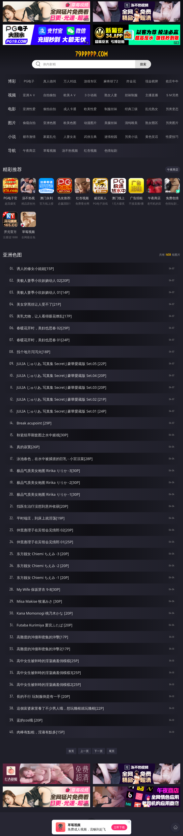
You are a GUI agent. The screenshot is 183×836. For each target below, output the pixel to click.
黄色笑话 (151, 136)
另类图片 (172, 123)
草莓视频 (49, 150)
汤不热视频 (70, 150)
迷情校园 (110, 136)
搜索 (143, 64)
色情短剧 (110, 150)
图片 (12, 122)
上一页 (84, 751)
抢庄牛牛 (172, 81)
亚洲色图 (49, 123)
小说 (12, 136)
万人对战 (70, 81)
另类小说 (131, 136)
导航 (12, 150)
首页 (71, 751)
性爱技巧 (172, 136)
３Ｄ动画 (90, 95)
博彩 (12, 81)
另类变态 (172, 109)
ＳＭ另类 (172, 95)
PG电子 (29, 81)
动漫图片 (90, 123)
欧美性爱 (90, 109)
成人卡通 (70, 109)
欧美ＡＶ (70, 95)
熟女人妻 (110, 95)
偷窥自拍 (29, 123)
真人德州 (49, 81)
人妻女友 (70, 136)
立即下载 (119, 827)
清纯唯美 (131, 123)
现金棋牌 (151, 81)
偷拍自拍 (49, 109)
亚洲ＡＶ (29, 95)
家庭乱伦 (49, 136)
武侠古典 (90, 136)
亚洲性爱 (29, 109)
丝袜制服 (131, 95)
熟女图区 (151, 123)
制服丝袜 (110, 109)
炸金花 (131, 81)
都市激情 (29, 136)
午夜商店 (29, 150)
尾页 (112, 751)
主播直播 (151, 95)
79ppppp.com (91, 54)
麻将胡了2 (111, 81)
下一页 (98, 751)
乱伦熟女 (151, 109)
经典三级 (131, 109)
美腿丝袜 (110, 123)
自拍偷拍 (49, 95)
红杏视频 (90, 150)
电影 (12, 109)
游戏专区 (90, 81)
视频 (12, 95)
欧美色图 (70, 123)
